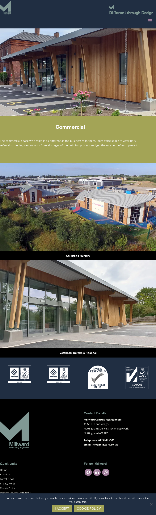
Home (3, 470)
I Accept (62, 508)
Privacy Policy (7, 483)
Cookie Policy (7, 488)
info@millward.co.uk (105, 444)
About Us (5, 474)
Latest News (7, 479)
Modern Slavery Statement (15, 492)
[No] (151, 504)
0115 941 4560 (106, 440)
